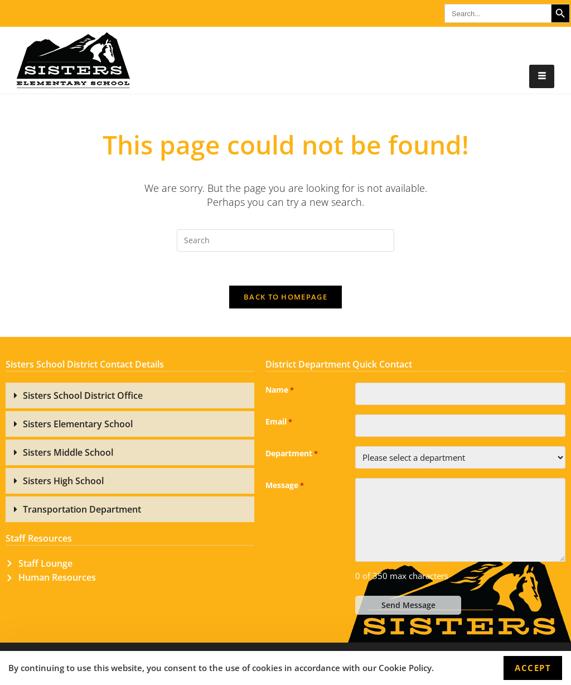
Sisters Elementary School (78, 424)
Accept (533, 667)
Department (291, 454)
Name (279, 390)
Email (278, 422)
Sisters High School (63, 481)
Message (284, 486)
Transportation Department (82, 509)
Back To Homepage (285, 297)
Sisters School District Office (83, 395)
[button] (130, 395)
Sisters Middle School (68, 452)
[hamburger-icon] (541, 76)
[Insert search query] (285, 240)
